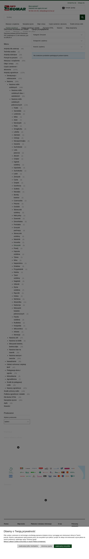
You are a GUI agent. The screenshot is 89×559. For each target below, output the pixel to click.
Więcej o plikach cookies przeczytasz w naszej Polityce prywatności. (25, 541)
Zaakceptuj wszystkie (62, 546)
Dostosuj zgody (46, 546)
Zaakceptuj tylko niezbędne (28, 546)
